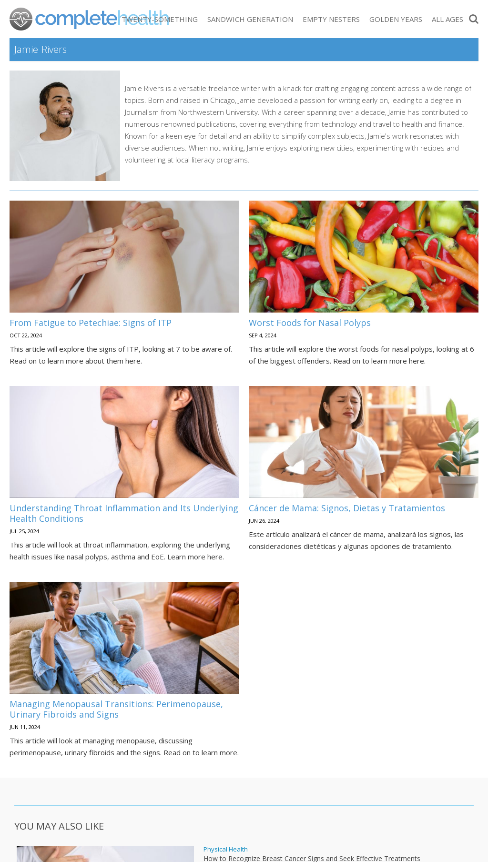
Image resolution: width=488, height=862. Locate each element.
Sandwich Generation (250, 19)
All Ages (447, 19)
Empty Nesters (331, 19)
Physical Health (225, 849)
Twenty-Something (160, 19)
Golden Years (395, 19)
